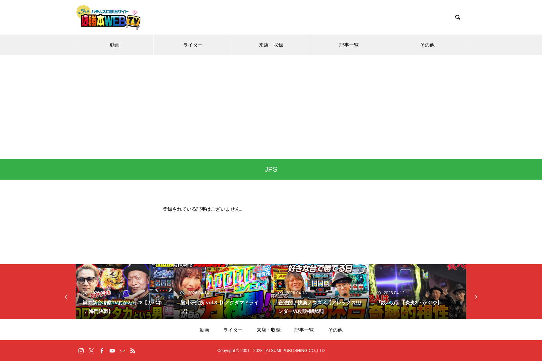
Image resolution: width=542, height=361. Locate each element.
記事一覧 (349, 45)
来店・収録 (271, 45)
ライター (193, 45)
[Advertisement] (271, 107)
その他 (427, 45)
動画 (115, 45)
